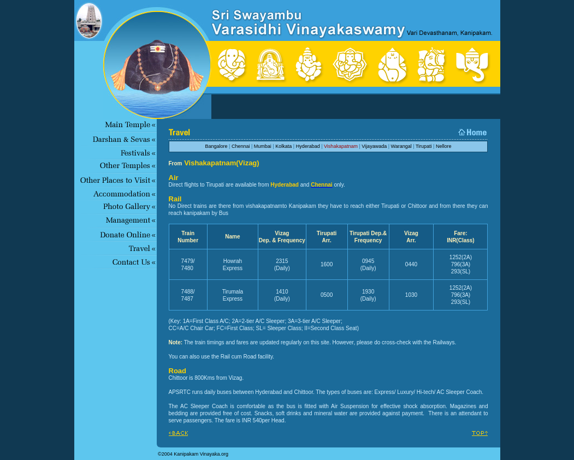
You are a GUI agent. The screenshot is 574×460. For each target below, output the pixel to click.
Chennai (241, 146)
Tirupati (424, 146)
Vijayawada (374, 146)
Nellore (444, 146)
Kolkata (283, 146)
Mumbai (262, 146)
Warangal (401, 146)
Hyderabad (308, 146)
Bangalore (216, 146)
